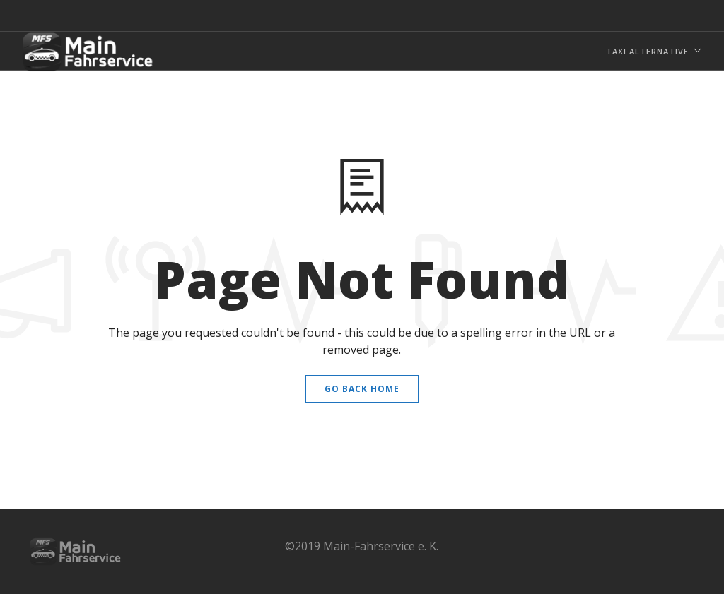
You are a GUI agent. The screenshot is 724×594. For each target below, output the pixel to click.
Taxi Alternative (647, 51)
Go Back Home (362, 389)
